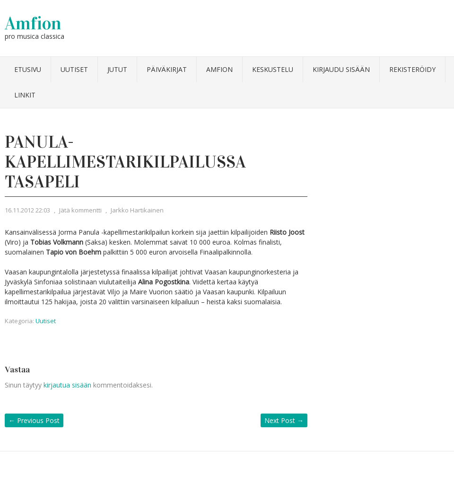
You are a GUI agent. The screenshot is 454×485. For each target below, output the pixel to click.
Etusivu (27, 69)
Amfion (33, 23)
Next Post (284, 420)
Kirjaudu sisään (341, 69)
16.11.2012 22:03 (27, 210)
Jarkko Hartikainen (137, 210)
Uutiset (74, 69)
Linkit (24, 94)
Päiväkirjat (167, 69)
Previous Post (34, 420)
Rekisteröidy (412, 69)
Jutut (117, 69)
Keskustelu (272, 69)
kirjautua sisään (67, 384)
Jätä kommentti (80, 210)
